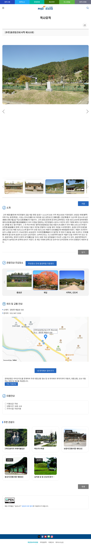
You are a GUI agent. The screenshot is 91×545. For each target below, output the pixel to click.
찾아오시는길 (59, 542)
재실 (45, 292)
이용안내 (51, 542)
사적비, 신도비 (72, 292)
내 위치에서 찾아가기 (45, 370)
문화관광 (37, 2)
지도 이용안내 (11, 384)
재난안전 (52, 2)
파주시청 (7, 2)
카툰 (83, 203)
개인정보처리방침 (33, 542)
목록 (83, 486)
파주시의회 (82, 2)
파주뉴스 (22, 2)
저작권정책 (43, 542)
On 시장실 (67, 2)
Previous (4, 111)
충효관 (19, 292)
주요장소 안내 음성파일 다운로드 (41, 263)
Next (87, 111)
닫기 (83, 252)
